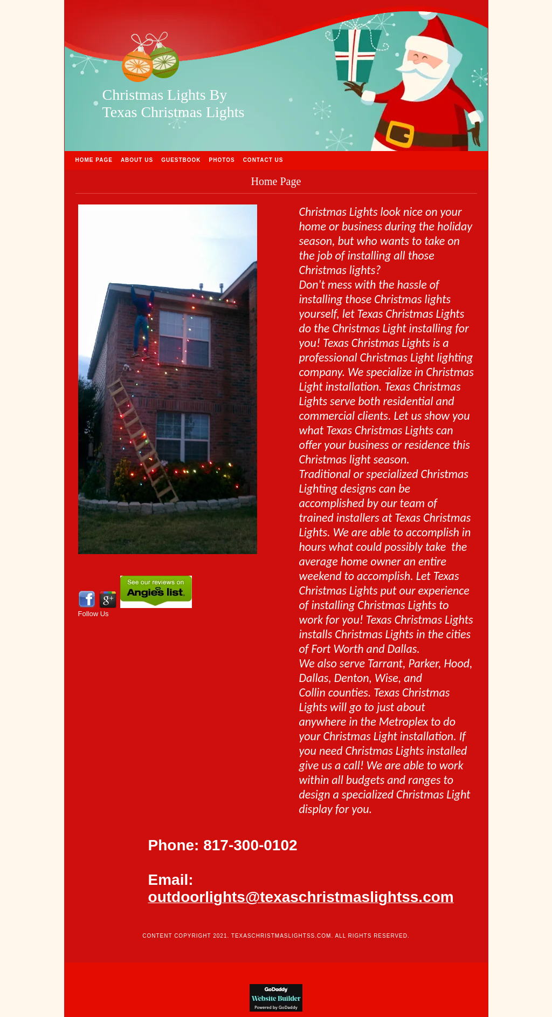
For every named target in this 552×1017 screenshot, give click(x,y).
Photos (222, 160)
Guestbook (181, 160)
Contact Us (263, 160)
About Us (137, 160)
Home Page (94, 160)
